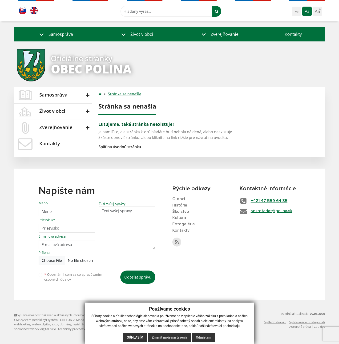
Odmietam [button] (203, 337)
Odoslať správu (137, 277)
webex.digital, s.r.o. (45, 324)
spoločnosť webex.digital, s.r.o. (35, 329)
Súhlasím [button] (135, 337)
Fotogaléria (183, 224)
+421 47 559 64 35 (269, 201)
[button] (55, 34)
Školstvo (180, 212)
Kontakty (293, 34)
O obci (178, 199)
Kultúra (179, 218)
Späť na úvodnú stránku (119, 147)
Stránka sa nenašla (124, 94)
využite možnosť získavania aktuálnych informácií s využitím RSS (60, 315)
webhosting (22, 324)
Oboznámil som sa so (73, 277)
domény (65, 324)
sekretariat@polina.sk (271, 211)
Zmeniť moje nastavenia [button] (169, 337)
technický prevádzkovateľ (76, 329)
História (179, 205)
